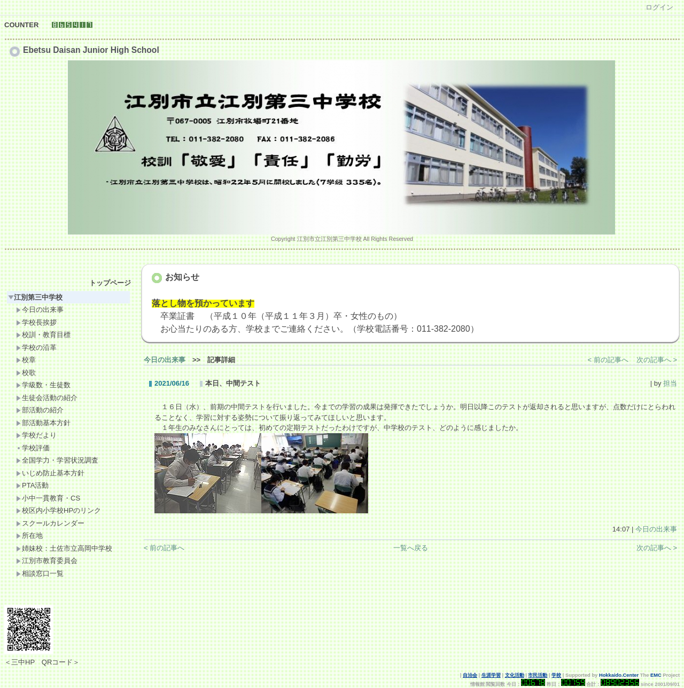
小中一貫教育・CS (48, 498)
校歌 (26, 373)
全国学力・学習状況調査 (57, 460)
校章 (26, 360)
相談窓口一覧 (40, 573)
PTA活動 (32, 485)
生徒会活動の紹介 (46, 398)
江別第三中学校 (35, 297)
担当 (670, 383)
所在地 (29, 535)
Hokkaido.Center (619, 675)
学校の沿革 (36, 347)
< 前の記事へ (608, 360)
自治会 (470, 675)
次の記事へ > (656, 360)
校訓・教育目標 (43, 335)
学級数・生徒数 (43, 385)
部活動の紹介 (40, 410)
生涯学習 (491, 675)
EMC (656, 675)
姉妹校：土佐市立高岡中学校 (64, 548)
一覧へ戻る (410, 548)
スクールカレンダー (50, 523)
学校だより (36, 435)
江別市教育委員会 (46, 561)
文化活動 (514, 675)
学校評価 (33, 448)
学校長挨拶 (36, 322)
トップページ (110, 283)
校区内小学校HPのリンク (58, 510)
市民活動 (537, 675)
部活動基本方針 (43, 423)
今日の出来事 (40, 310)
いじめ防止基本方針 (50, 473)
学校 (556, 675)
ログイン (659, 7)
